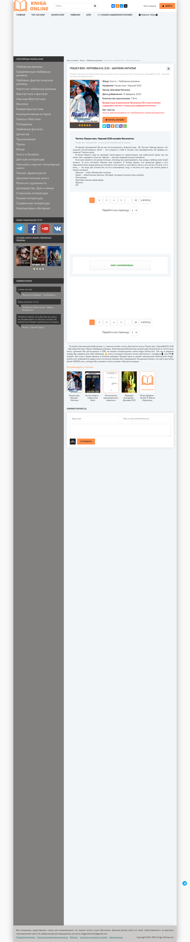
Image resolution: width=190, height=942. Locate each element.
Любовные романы (129, 81)
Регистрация (150, 6)
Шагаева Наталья (120, 89)
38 (136, 200)
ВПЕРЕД (145, 200)
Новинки (75, 14)
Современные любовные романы (33, 73)
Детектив (22, 134)
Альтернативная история (33, 114)
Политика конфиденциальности (52, 937)
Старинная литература (32, 193)
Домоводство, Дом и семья (35, 188)
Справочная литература (33, 203)
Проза (20, 144)
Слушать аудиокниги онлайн (94, 937)
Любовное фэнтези (29, 129)
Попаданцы (24, 124)
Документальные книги (32, 178)
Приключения (25, 139)
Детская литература (30, 159)
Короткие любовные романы (36, 88)
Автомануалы (116, 937)
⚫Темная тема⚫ (148, 15)
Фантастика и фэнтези (32, 94)
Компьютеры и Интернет (33, 208)
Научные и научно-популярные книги (38, 166)
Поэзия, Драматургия (31, 173)
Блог (88, 14)
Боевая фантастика (29, 109)
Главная (20, 14)
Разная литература (29, 198)
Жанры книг (57, 14)
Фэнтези (22, 104)
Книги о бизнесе (27, 154)
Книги (113, 81)
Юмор (20, 149)
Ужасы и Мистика (28, 119)
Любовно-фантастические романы (34, 81)
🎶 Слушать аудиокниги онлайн (115, 14)
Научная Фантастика (30, 99)
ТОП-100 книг (38, 14)
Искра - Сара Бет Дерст (33, 327)
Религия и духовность (31, 183)
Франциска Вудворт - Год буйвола (38, 295)
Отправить (86, 441)
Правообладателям (25, 937)
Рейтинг (74, 937)
